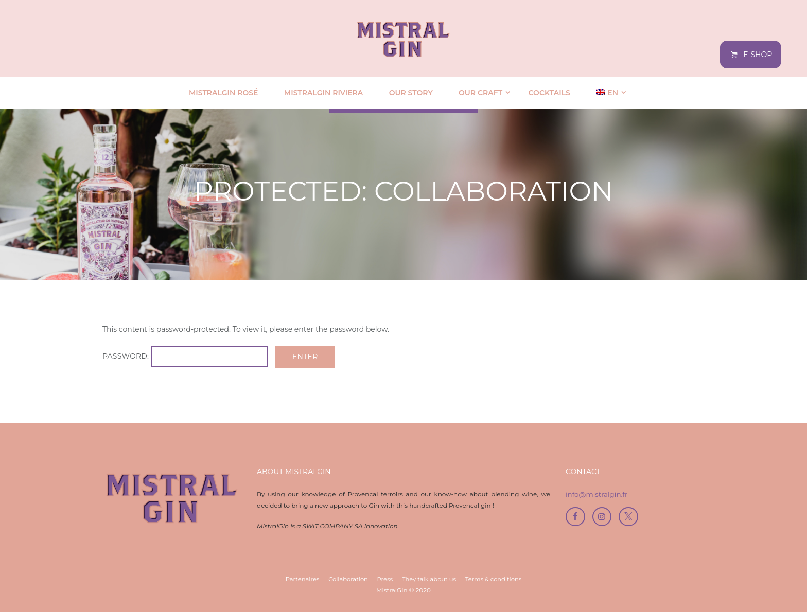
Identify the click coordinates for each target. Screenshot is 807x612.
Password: (188, 357)
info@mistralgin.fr (598, 494)
